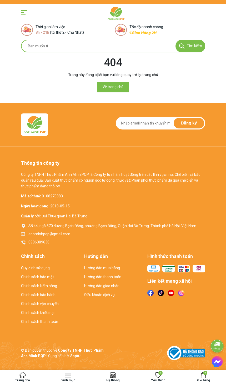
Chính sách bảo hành (38, 295)
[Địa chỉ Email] (160, 123)
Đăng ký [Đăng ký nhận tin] (189, 123)
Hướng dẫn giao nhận (101, 286)
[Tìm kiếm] (190, 46)
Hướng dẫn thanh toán (102, 277)
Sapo (74, 356)
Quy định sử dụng (35, 268)
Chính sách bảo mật (37, 277)
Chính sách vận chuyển (40, 304)
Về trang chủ (113, 87)
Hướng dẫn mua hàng (102, 268)
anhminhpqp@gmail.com (49, 234)
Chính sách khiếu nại (37, 313)
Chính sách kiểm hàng (39, 286)
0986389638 (38, 242)
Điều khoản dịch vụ (99, 295)
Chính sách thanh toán (39, 322)
